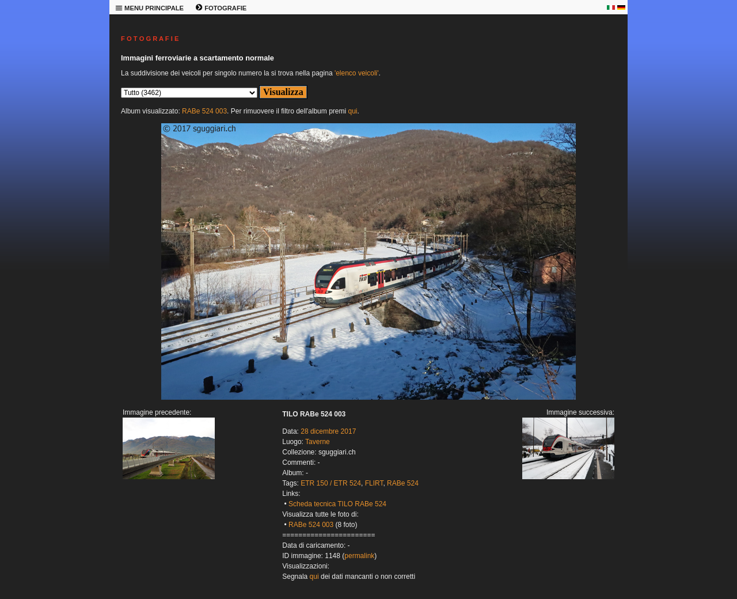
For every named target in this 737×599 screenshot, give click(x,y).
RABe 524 (403, 483)
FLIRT (374, 483)
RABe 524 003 (204, 111)
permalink (359, 556)
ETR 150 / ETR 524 (331, 483)
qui (352, 111)
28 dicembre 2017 (328, 431)
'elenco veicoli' (357, 73)
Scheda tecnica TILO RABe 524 (337, 504)
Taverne (317, 442)
